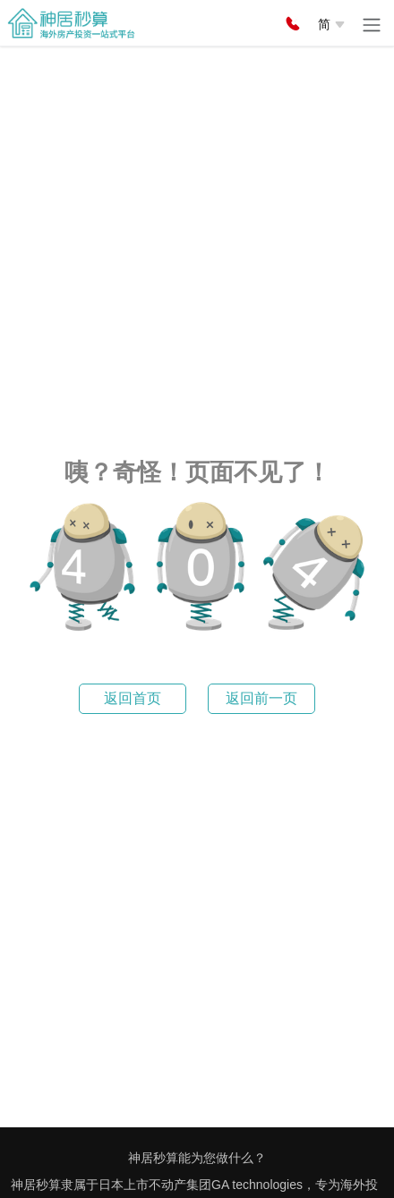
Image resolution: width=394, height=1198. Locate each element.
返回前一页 (261, 698)
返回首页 (132, 698)
